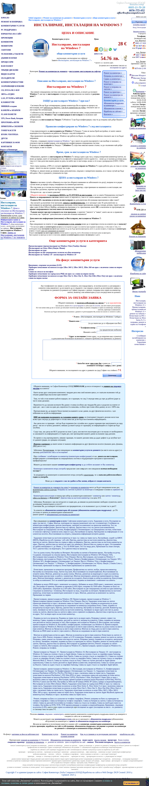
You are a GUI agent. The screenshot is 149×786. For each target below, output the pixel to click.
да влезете (96, 306)
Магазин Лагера (138, 78)
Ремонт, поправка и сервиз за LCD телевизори (65, 641)
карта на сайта (97, 771)
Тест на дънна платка (42, 557)
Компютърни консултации (44, 500)
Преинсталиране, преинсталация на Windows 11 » (139, 309)
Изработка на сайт (90, 776)
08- (141, 46)
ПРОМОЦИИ (7, 38)
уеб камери (95, 765)
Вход (134, 27)
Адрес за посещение (77, 336)
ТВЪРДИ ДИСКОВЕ (9, 70)
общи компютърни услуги (104, 18)
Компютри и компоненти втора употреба (50, 473)
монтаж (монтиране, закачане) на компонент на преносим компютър (82, 529)
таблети (58, 758)
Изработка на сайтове (112, 111)
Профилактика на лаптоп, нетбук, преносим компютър (94, 574)
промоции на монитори (52, 756)
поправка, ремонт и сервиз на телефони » (138, 324)
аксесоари (104, 758)
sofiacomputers (139, 83)
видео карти (65, 763)
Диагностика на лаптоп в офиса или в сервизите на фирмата (71, 616)
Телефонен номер (88, 328)
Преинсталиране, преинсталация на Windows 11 (53, 673)
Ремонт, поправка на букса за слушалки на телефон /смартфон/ (58, 703)
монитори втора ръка (41, 769)
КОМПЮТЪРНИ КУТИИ (12, 82)
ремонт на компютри (55, 749)
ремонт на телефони (132, 749)
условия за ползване (14, 771)
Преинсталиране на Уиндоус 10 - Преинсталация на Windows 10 (59, 656)
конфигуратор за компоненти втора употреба (111, 769)
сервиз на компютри (65, 711)
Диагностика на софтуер (65, 531)
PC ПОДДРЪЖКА (9, 30)
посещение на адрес (118, 68)
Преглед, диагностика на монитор (69, 612)
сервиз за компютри (54, 751)
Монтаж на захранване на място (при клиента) (90, 635)
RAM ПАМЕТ (7, 66)
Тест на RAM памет (71, 551)
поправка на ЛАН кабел (92, 591)
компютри (65, 756)
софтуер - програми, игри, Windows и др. (84, 767)
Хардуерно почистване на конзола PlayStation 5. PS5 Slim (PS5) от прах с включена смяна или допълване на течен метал (76, 678)
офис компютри (91, 756)
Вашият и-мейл (89, 332)
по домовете (35, 744)
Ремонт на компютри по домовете (57, 18)
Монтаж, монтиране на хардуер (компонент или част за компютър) (80, 527)
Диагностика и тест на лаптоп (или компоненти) (95, 531)
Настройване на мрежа (84, 536)
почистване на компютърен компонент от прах (60, 597)
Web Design (107, 776)
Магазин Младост (137, 75)
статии (60, 771)
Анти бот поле (83, 367)
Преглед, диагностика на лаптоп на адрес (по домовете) (60, 548)
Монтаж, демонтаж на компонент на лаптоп (97, 597)
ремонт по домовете (102, 749)
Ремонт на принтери (112, 92)
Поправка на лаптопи (66, 494)
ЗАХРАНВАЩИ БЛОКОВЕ (12, 86)
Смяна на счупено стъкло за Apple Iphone (59, 658)
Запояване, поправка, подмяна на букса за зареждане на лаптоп (67, 645)
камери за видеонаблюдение (132, 765)
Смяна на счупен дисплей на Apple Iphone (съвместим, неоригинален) (72, 667)
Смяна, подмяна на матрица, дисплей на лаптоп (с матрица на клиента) (69, 624)
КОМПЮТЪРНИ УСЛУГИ (12, 26)
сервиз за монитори (85, 749)
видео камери (105, 765)
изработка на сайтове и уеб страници (43, 754)
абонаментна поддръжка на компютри (95, 751)
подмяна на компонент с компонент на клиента (96, 584)
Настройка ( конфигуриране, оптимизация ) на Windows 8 (81, 629)
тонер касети (64, 760)
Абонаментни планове (112, 108)
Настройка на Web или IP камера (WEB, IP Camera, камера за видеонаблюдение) (89, 686)
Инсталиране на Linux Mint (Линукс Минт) (50, 688)
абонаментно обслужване (70, 751)
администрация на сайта (30, 776)
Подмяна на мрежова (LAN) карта (68, 591)
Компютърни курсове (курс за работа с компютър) (53, 580)
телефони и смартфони (71, 758)
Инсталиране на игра (71, 595)
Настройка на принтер (45, 591)
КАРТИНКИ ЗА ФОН (10, 143)
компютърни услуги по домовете (86, 454)
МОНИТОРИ (6, 46)
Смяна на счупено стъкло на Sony (67, 665)
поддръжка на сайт (63, 754)
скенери (38, 760)
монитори (112, 758)
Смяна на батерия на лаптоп (94, 705)
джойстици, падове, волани (81, 765)
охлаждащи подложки (130, 763)
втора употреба (28, 769)
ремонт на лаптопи (56, 746)
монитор (115, 500)
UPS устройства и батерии (60, 767)
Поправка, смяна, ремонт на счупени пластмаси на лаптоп (56, 643)
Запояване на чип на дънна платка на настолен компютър (60, 614)
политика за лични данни (30, 771)
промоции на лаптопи (35, 756)
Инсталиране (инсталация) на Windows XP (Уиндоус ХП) (89, 559)
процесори (25, 763)
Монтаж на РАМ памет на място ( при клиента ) (52, 635)
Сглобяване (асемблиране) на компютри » (139, 338)
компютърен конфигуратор (121, 756)
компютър (97, 500)
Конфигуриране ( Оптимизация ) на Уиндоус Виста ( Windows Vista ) (72, 565)
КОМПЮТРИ (7, 42)
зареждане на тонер (78, 760)
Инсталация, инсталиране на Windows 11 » (139, 303)
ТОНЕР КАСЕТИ (8, 130)
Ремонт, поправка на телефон (44, 652)
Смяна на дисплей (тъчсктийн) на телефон (56, 707)
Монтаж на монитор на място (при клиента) (83, 639)
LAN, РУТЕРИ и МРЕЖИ (12, 98)
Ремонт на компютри (112, 73)
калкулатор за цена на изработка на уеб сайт (103, 754)
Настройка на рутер (112, 557)
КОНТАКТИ (6, 147)
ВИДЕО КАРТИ (8, 74)
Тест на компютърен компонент (64, 584)
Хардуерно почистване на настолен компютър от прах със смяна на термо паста (65, 542)
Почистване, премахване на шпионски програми (53, 574)
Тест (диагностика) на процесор (74, 553)
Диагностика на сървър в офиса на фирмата (65, 546)
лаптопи (51, 758)
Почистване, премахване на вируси (47, 570)
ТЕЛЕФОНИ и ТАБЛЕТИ (12, 54)
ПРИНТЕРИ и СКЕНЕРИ (12, 126)
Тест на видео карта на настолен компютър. (58, 618)
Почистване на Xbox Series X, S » (138, 319)
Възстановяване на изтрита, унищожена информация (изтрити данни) (76, 538)
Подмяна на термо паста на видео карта (74, 622)
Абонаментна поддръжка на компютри (114, 104)
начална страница (70, 771)
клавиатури (25, 765)
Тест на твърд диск (87, 551)
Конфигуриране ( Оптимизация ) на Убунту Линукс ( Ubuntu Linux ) (95, 567)
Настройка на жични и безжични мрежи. (87, 557)
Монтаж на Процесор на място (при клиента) (63, 633)
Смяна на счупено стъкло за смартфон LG (91, 660)
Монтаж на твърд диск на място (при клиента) (100, 633)
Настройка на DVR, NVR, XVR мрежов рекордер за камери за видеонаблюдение (72, 709)
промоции (21, 756)
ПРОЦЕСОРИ (7, 62)
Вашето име (74, 321)
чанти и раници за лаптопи (89, 758)
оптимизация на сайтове (79, 754)
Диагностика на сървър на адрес (96, 548)
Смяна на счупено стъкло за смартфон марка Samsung (98, 658)
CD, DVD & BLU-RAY (10, 90)
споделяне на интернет (89, 595)
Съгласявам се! (131, 783)
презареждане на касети (94, 760)
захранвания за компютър (92, 763)
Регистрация (141, 27)
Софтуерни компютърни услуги (80, 525)
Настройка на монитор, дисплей (96, 612)
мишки (32, 765)
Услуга (76, 317)
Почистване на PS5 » (137, 316)
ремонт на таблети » (138, 314)
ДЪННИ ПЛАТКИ (9, 58)
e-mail (142, 86)
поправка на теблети (117, 749)
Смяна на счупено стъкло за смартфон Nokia (73, 662)
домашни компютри (77, 756)
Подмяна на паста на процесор (46, 622)
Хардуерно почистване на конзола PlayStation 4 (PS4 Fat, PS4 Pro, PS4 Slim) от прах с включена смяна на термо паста (75, 676)
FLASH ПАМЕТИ (8, 114)
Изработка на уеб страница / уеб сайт (54, 544)
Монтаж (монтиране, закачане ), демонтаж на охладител (60, 582)
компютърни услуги (57, 525)
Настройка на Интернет (60, 557)
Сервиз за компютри (112, 79)
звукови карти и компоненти (61, 765)
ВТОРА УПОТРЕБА (9, 134)
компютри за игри (104, 756)
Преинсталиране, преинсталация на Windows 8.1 (101, 650)
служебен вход (108, 771)
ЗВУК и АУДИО (7, 94)
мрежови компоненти (43, 765)
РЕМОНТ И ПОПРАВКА (11, 22)
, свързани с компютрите (50, 718)
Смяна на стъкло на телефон (85, 707)
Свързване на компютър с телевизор (47, 595)
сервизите (116, 494)
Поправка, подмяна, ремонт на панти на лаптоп (103, 641)
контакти (74, 773)
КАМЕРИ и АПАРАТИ (10, 110)
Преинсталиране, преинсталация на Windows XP (53, 603)
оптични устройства (13, 765)
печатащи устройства (51, 760)
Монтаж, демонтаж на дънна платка (59, 578)
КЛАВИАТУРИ (7, 102)
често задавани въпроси (49, 771)
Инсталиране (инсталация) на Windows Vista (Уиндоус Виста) (57, 561)
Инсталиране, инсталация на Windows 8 (82, 626)
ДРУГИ (4, 138)
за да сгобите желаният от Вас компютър (86, 469)
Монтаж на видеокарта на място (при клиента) (75, 631)
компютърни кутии (76, 763)
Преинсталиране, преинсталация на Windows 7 (91, 603)
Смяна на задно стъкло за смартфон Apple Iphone (98, 669)
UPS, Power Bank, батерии (12, 118)
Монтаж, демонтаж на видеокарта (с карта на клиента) (96, 578)
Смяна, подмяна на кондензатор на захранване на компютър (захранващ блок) (70, 610)
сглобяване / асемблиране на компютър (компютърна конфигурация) (64, 460)
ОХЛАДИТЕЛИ (8, 78)
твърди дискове (35, 763)
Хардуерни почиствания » (140, 343)
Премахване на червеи (42, 599)
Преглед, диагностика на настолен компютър (87, 544)
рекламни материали (84, 771)
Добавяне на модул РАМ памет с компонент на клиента (55, 588)
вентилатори (116, 763)
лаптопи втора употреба (57, 769)
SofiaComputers (34, 18)
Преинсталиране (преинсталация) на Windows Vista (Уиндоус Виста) (60, 605)
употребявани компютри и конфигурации (81, 769)
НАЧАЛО (5, 18)
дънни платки (16, 763)
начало (12, 749)
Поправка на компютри (113, 76)
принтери (31, 760)
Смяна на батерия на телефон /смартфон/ (66, 705)
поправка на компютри (38, 749)
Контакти (107, 114)
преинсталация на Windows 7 (59, 141)
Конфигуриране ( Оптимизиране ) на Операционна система (87, 534)
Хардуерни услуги (101, 525)
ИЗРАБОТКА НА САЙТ (11, 34)
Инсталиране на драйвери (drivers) (80, 648)
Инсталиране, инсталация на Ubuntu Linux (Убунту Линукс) (57, 563)
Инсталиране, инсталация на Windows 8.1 (64, 650)
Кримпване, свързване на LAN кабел (57, 593)
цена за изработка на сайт (75, 746)
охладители (106, 763)
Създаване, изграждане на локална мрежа (49, 559)
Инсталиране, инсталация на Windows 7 (45, 20)
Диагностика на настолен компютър (75, 502)
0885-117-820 (140, 43)
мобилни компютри (39, 758)
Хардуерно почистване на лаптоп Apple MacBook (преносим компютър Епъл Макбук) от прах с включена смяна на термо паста (78, 697)
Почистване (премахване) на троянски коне (79, 570)
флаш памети (55, 763)
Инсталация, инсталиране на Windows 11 (89, 673)
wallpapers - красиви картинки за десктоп (128, 771)
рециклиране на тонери (113, 760)
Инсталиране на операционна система (48, 534)
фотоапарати (116, 765)
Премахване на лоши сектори (107, 551)
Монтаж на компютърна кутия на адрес (49, 639)
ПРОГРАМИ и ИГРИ (10, 122)
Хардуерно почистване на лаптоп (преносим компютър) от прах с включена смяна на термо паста (74, 606)
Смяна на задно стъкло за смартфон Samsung (60, 669)
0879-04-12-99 (140, 68)
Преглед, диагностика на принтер (52, 648)
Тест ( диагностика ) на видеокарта (47, 553)
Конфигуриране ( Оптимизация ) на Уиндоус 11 (76, 675)
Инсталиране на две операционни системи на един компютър (97, 593)
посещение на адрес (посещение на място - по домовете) (100, 711)
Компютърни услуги (82, 18)
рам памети (45, 763)
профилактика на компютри (37, 751)
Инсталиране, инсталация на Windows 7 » (75, 60)
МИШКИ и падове (9, 106)
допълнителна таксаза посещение (53, 456)
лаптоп (108, 500)
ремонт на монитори (84, 494)
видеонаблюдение (115, 751)
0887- (141, 55)
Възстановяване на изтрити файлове (87, 576)
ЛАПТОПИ (6, 50)
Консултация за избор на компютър (97, 582)
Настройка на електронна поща (45, 576)
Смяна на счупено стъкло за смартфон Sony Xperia (53, 660)
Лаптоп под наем (65, 576)
